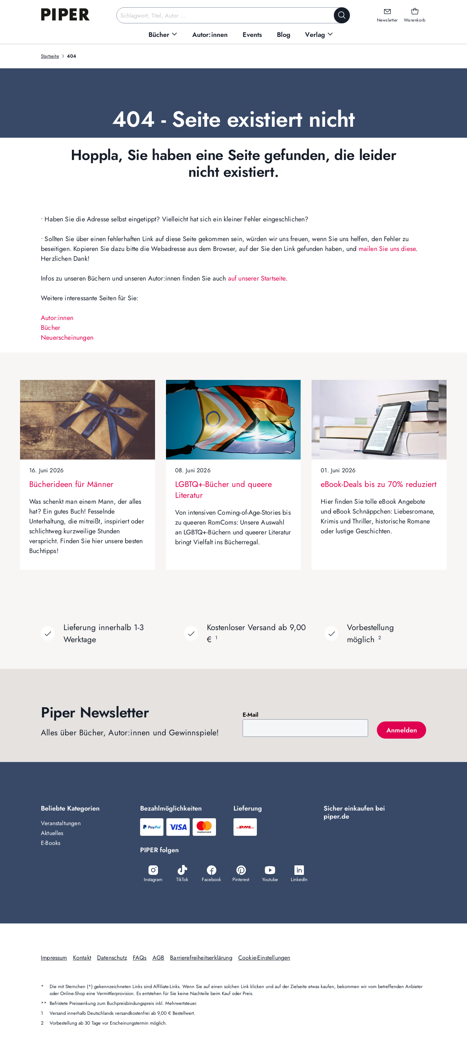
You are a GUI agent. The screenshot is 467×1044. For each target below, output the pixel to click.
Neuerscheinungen (67, 337)
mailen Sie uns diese (387, 249)
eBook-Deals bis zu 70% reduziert (378, 484)
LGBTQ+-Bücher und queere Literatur (223, 489)
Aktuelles (52, 833)
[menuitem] (163, 34)
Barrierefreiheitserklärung (201, 957)
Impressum (54, 957)
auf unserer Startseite (257, 278)
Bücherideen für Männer (71, 484)
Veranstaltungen (61, 823)
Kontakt (82, 957)
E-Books (50, 843)
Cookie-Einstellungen (264, 957)
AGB (159, 957)
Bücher (50, 327)
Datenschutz (112, 957)
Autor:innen (57, 318)
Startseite (50, 56)
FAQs (140, 957)
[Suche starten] (342, 15)
